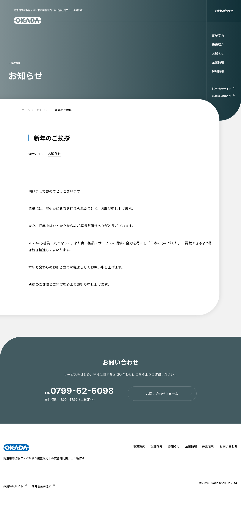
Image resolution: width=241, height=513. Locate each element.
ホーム (26, 110)
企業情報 (218, 62)
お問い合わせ (224, 11)
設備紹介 (218, 44)
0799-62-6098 (82, 390)
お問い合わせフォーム (162, 393)
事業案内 (218, 35)
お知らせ (218, 53)
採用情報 (218, 71)
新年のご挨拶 (63, 110)
